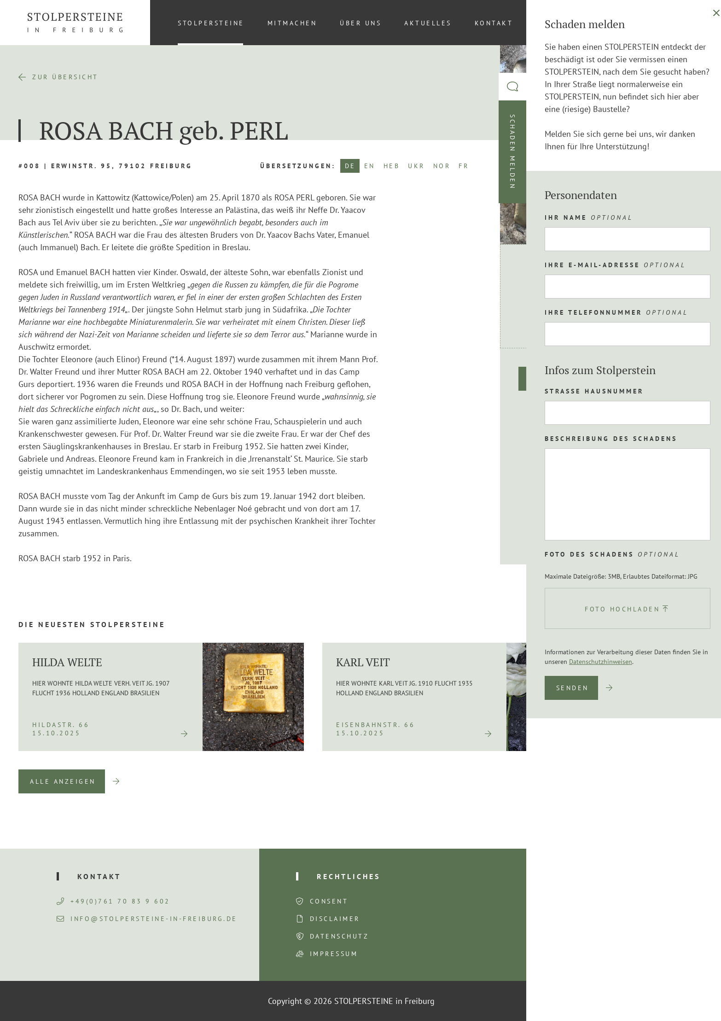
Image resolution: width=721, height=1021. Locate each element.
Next (688, 781)
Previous (641, 781)
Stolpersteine (211, 23)
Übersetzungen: (298, 166)
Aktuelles (428, 23)
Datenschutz (339, 936)
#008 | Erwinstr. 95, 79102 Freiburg (105, 166)
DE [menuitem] (688, 22)
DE (350, 166)
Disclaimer (335, 919)
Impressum (334, 954)
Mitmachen (292, 23)
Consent (329, 901)
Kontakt (494, 23)
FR (464, 166)
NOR (442, 166)
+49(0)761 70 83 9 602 (113, 901)
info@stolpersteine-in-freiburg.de (147, 919)
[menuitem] (688, 22)
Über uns (360, 23)
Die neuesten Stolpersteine (91, 624)
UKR (416, 166)
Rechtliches (348, 876)
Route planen (561, 379)
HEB (392, 166)
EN (369, 166)
